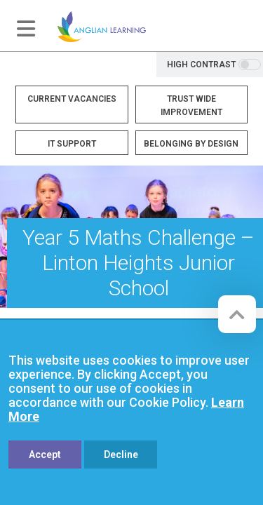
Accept (45, 454)
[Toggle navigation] (25, 29)
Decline (121, 454)
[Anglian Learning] (102, 25)
